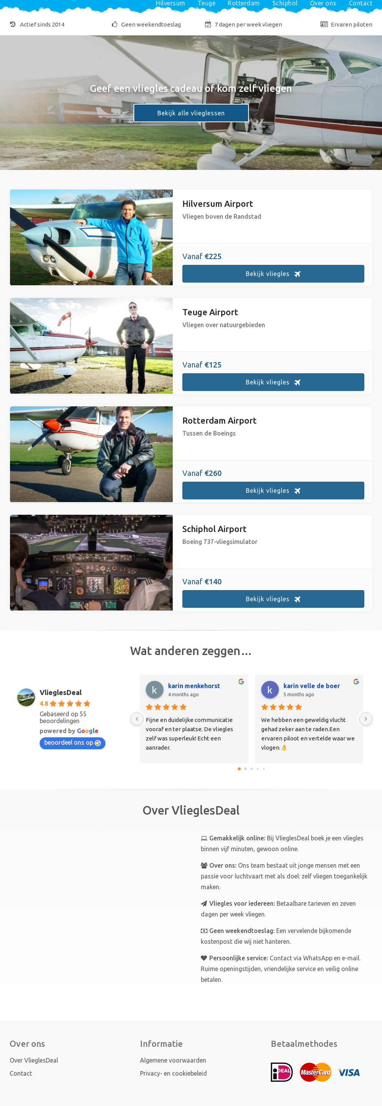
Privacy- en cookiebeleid (173, 1073)
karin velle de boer (312, 685)
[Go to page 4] (264, 769)
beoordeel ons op (72, 742)
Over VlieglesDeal (34, 1060)
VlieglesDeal (61, 692)
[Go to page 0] (239, 768)
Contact (21, 1073)
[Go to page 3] (258, 769)
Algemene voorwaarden (173, 1060)
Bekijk (268, 273)
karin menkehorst (194, 685)
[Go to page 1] (245, 768)
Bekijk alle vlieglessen (191, 113)
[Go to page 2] (251, 769)
